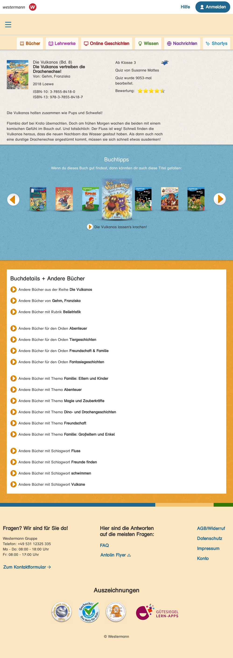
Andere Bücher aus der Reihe (55, 289)
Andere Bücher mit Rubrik (49, 312)
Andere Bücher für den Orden (52, 328)
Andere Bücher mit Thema (63, 378)
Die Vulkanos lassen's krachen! (120, 227)
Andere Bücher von (49, 300)
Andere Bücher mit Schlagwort (49, 451)
